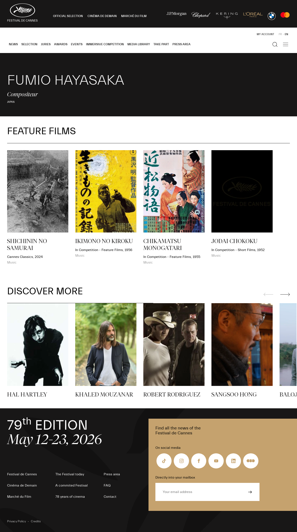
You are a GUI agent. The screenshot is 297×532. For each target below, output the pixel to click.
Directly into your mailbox (175, 477)
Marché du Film (19, 497)
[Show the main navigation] (285, 44)
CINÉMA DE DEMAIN (102, 16)
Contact (110, 497)
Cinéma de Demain (22, 485)
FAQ (107, 485)
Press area (181, 44)
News (13, 44)
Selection (29, 44)
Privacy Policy (16, 521)
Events (77, 44)
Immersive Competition (105, 44)
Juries (46, 44)
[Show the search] (275, 44)
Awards (60, 44)
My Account (265, 34)
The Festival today (69, 474)
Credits (36, 521)
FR (280, 34)
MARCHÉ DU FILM (134, 16)
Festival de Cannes (22, 474)
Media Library (138, 44)
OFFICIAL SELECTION (68, 16)
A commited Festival (71, 485)
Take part (161, 44)
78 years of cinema (70, 497)
